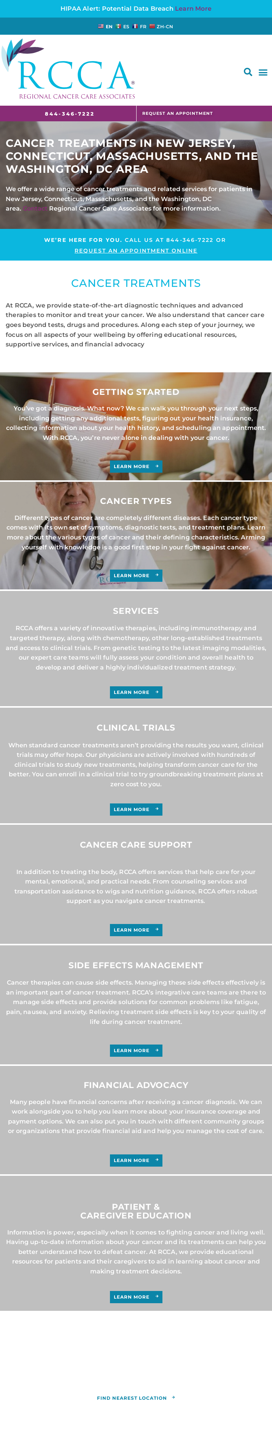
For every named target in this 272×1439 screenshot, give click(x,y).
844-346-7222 (189, 240)
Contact (35, 208)
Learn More (193, 8)
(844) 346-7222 (221, 1364)
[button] (248, 72)
